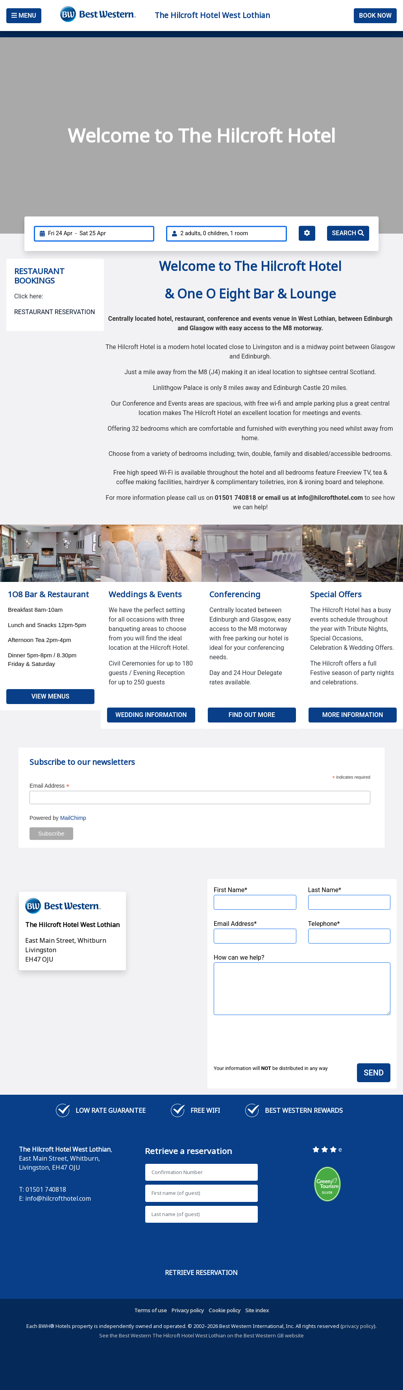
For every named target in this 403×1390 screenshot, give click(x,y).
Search (348, 233)
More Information (352, 715)
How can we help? (302, 984)
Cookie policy (224, 1310)
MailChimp (73, 818)
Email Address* (255, 932)
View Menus (50, 696)
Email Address (50, 786)
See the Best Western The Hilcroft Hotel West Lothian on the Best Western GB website (201, 1335)
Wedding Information (151, 715)
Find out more (252, 715)
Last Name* (349, 898)
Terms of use (150, 1310)
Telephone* (349, 932)
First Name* (255, 898)
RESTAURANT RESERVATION (54, 312)
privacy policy (358, 1326)
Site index (257, 1310)
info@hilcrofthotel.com (58, 1198)
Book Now (375, 15)
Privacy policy (188, 1310)
